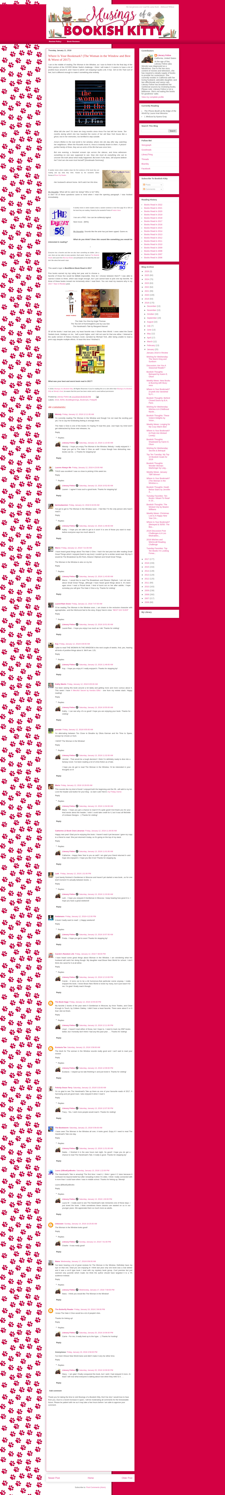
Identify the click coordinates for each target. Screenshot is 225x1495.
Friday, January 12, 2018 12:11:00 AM (78, 414)
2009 (147, 590)
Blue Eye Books (68, 258)
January (151, 349)
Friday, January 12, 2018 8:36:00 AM (74, 644)
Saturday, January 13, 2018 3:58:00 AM (83, 1047)
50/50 (62, 400)
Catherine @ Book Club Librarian (69, 831)
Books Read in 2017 (153, 221)
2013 (147, 575)
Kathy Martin (60, 684)
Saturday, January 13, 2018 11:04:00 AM (96, 806)
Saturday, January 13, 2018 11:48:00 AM (96, 664)
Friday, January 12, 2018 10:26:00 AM (76, 785)
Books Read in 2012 (153, 238)
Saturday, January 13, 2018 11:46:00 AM (96, 526)
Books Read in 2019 (153, 214)
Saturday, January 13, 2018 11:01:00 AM (96, 851)
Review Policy (55, 41)
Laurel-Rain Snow (63, 604)
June (149, 330)
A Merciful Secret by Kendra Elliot (86, 690)
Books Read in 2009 (153, 248)
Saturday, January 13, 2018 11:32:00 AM (96, 755)
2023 (147, 283)
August (150, 322)
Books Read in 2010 (153, 244)
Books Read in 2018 (153, 218)
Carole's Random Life (64, 954)
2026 (147, 271)
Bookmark (84, 400)
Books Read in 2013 (153, 234)
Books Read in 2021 (153, 208)
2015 (147, 567)
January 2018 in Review (157, 353)
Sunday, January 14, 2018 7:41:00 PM (95, 1242)
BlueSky (145, 164)
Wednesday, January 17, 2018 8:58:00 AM (78, 1261)
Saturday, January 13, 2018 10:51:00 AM (96, 624)
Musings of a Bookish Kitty (63, 389)
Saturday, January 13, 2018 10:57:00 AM (96, 934)
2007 (147, 598)
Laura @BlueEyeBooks (65, 1170)
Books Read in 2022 (153, 205)
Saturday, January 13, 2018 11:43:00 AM (96, 576)
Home (91, 1478)
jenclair (58, 729)
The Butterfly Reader (64, 1309)
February (151, 345)
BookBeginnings (72, 400)
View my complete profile (152, 97)
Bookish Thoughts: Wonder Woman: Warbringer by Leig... (157, 465)
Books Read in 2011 (153, 241)
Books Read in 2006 (153, 257)
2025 (147, 275)
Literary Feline (68, 443)
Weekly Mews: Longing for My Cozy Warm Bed (158, 425)
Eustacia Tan (60, 1047)
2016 (147, 563)
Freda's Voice (116, 210)
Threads (145, 159)
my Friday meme (115, 792)
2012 (147, 579)
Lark (57, 873)
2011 (147, 583)
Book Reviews (73, 41)
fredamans (60, 916)
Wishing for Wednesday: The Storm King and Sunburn (157, 359)
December (152, 306)
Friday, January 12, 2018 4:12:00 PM (80, 916)
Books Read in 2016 (153, 224)
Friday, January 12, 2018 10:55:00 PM (85, 1002)
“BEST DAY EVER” (121, 610)
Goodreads (146, 150)
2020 (147, 295)
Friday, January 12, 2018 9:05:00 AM (82, 684)
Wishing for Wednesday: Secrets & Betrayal (157, 449)
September (152, 318)
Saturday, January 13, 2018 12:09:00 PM (96, 1068)
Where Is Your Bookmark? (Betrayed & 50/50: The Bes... (158, 524)
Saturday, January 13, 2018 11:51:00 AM (96, 1148)
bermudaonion (61, 505)
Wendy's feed (58, 391)
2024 (147, 279)
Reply (57, 432)
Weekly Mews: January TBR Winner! (157, 473)
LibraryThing (147, 154)
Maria (57, 785)
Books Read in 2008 (153, 251)
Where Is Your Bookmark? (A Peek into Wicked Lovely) (158, 433)
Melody (58, 414)
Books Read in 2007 (153, 254)
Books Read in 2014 (153, 231)
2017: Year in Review (57, 284)
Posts (147, 185)
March (150, 341)
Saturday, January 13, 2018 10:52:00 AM (96, 486)
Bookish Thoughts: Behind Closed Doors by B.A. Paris (158, 400)
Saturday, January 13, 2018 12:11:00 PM (96, 1025)
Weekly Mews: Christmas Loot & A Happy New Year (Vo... (158, 515)
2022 (147, 287)
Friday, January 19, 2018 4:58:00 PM (82, 1352)
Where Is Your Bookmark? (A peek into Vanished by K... (158, 391)
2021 (147, 291)
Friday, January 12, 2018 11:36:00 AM (101, 831)
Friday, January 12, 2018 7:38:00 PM (90, 954)
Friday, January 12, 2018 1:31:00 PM (75, 873)
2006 (147, 602)
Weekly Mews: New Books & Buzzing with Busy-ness (158, 383)
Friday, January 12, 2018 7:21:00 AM (76, 548)
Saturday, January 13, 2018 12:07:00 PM (96, 1108)
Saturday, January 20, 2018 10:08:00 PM (96, 1333)
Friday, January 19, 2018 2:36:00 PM (89, 1309)
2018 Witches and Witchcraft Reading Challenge (156, 542)
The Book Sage (62, 1002)
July (149, 326)
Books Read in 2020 (153, 211)
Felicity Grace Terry (63, 1088)
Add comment (55, 1391)
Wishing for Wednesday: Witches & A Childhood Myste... (158, 409)
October (151, 314)
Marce (58, 548)
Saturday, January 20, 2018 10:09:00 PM (96, 1370)
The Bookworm (62, 1128)
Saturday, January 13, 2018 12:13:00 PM (96, 977)
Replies (61, 438)
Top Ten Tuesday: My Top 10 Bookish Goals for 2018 (158, 457)
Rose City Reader (60, 175)
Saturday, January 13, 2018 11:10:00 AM (96, 443)
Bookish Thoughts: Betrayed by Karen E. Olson (157, 374)
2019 (147, 299)
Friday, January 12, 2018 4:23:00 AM (87, 467)
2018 (57, 400)
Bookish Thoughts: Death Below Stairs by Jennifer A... (158, 489)
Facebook (145, 168)
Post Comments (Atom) (96, 1487)
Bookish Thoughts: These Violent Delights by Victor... (158, 418)
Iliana (57, 1261)
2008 (147, 594)
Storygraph (146, 145)
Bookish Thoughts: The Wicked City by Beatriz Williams (158, 507)
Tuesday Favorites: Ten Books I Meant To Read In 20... (158, 498)
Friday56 (93, 400)
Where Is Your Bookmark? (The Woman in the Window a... (158, 480)
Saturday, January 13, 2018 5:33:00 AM (89, 1088)
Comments (149, 189)
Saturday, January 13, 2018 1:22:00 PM (92, 1170)
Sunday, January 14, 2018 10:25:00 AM (80, 1224)
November (152, 310)
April (149, 337)
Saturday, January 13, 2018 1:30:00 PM (95, 1199)
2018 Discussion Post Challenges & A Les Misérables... (156, 533)
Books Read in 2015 (153, 228)
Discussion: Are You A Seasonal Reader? (156, 366)
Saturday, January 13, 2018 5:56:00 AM (85, 1128)
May (149, 333)
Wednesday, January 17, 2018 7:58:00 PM (96, 1290)
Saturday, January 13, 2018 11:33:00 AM (96, 894)
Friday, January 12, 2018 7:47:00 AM (87, 604)
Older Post (127, 1478)
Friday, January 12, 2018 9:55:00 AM (78, 729)
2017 (147, 559)
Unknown (59, 1224)
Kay (57, 644)
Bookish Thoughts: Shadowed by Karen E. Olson (158, 441)
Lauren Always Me (63, 467)
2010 (147, 586)
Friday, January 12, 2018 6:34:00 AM (84, 505)
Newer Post (54, 1478)
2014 (147, 571)
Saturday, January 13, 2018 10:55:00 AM (96, 707)
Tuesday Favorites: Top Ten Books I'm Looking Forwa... (158, 550)
